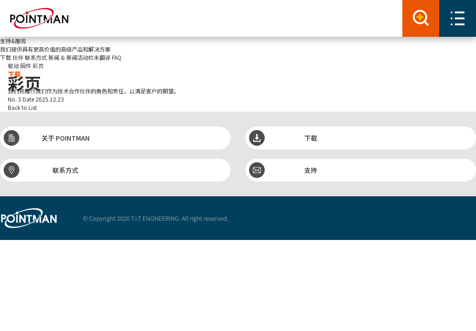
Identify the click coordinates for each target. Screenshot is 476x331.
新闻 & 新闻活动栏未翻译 (79, 57)
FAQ (117, 57)
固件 (25, 65)
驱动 (13, 65)
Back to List (22, 107)
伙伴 (17, 57)
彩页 (38, 65)
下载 (5, 57)
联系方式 (36, 57)
